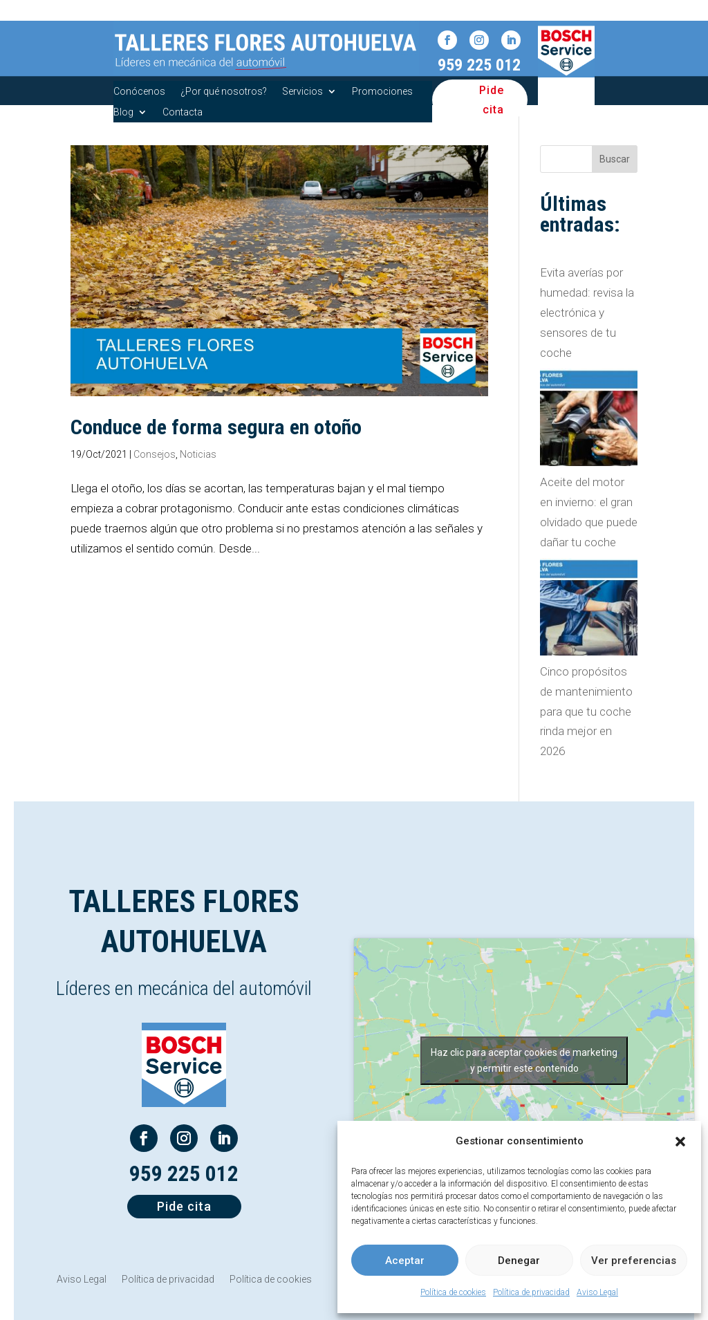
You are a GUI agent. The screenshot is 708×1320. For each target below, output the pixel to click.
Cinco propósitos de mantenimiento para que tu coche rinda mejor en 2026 (586, 711)
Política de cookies (453, 1292)
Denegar (519, 1260)
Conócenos (139, 91)
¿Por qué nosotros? (223, 91)
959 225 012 (479, 65)
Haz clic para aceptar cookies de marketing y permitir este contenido (524, 1060)
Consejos (154, 454)
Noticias (198, 454)
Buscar (614, 159)
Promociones (382, 91)
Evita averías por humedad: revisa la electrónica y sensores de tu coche (587, 313)
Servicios (302, 91)
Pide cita (491, 99)
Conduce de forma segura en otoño (216, 427)
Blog (123, 112)
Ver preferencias (633, 1260)
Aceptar (405, 1260)
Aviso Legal (597, 1292)
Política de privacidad (531, 1292)
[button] (680, 1142)
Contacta (182, 112)
